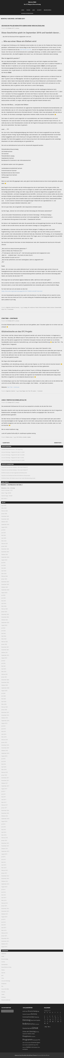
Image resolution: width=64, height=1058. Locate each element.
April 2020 (3, 701)
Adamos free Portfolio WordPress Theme (26, 1055)
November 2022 (5, 617)
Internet (13, 307)
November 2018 (5, 747)
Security (39, 10)
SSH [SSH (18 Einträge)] (23, 1044)
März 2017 (3, 802)
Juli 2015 (3, 856)
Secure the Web (5, 989)
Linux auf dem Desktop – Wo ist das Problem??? (17, 467)
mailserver (32, 307)
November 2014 (5, 878)
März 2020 (3, 704)
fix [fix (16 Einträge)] (35, 1024)
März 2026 (3, 508)
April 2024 (3, 570)
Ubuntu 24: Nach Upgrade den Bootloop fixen (16, 472)
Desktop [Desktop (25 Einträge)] (37, 1017)
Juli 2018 (3, 758)
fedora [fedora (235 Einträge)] (25, 1023)
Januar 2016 (4, 840)
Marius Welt (32, 2)
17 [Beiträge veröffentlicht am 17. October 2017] (47, 1019)
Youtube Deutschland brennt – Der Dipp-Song (11, 449)
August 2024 (4, 560)
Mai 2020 (3, 698)
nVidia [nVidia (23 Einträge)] (33, 1033)
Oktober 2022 (4, 619)
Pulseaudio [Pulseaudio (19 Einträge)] (35, 1040)
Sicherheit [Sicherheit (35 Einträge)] (34, 1042)
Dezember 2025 (5, 516)
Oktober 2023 (4, 587)
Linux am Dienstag (5, 980)
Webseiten (3, 488)
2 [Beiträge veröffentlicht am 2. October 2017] (44, 1016)
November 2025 (5, 519)
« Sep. (45, 1026)
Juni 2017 (3, 794)
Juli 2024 (3, 562)
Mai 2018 (3, 764)
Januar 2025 (4, 546)
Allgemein (8, 307)
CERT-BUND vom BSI (25, 49)
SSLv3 (3, 309)
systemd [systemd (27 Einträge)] (30, 1045)
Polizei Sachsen (42, 307)
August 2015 (4, 854)
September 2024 (5, 557)
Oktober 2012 (4, 944)
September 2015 (5, 851)
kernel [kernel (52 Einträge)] (30, 1028)
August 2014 (4, 886)
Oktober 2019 (4, 717)
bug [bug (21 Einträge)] (38, 1011)
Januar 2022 (4, 644)
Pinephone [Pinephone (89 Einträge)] (26, 1036)
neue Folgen (22, 391)
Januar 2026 (4, 513)
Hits (8, 488)
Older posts (5, 442)
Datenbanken (4, 964)
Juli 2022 (3, 628)
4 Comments (10, 309)
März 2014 (3, 900)
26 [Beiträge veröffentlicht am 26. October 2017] (52, 1021)
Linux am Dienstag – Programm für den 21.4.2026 (12, 452)
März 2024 (3, 573)
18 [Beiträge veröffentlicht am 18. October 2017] (50, 1019)
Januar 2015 (4, 873)
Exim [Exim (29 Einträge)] (35, 1020)
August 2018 (4, 756)
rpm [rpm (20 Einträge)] (23, 1042)
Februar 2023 (4, 609)
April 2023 (3, 603)
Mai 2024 (3, 568)
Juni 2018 (3, 761)
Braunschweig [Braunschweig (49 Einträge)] (32, 1011)
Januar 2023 (4, 611)
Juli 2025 (3, 530)
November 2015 (5, 846)
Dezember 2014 (5, 875)
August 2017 (4, 788)
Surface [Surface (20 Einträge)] (26, 1044)
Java (33, 10)
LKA (28, 307)
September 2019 (5, 720)
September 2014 (5, 884)
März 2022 (3, 639)
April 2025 (3, 538)
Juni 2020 (3, 696)
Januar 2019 (4, 742)
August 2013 (4, 916)
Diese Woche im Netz (6, 967)
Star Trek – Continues (10, 318)
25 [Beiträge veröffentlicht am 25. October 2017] (50, 1021)
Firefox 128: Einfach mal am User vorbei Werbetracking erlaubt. (20, 478)
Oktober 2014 (4, 881)
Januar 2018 (4, 775)
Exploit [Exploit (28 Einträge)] (38, 1020)
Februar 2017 (4, 805)
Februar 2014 (4, 903)
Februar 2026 (4, 510)
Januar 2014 (4, 905)
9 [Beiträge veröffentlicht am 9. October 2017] (44, 1018)
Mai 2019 (3, 731)
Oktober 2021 (4, 652)
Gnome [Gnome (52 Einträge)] (24, 1028)
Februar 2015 (4, 870)
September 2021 (5, 655)
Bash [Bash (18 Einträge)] (27, 1011)
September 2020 (5, 688)
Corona (3, 961)
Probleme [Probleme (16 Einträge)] (33, 1036)
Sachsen (52, 307)
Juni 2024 (3, 565)
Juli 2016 (3, 824)
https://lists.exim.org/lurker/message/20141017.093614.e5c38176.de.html (22, 291)
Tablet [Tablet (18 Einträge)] (34, 1044)
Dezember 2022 (5, 614)
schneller (24, 437)
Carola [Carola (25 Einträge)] (24, 1014)
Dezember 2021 (5, 647)
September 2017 (5, 786)
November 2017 (5, 780)
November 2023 (5, 584)
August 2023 (4, 592)
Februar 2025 (4, 543)
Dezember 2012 (5, 938)
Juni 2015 (3, 859)
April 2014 (3, 897)
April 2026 (3, 505)
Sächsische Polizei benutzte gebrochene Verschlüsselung (23, 26)
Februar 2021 (4, 674)
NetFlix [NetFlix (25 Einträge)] (29, 1033)
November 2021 (5, 649)
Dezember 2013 (5, 908)
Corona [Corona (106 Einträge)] (34, 1014)
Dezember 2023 (5, 581)
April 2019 (3, 734)
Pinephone (3, 983)
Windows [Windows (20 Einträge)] (35, 1047)
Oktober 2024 (4, 554)
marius (17, 28)
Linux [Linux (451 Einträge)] (35, 1028)
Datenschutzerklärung (27, 13)
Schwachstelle (58, 307)
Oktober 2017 (4, 783)
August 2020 (4, 690)
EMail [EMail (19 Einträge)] (32, 1020)
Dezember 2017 (5, 777)
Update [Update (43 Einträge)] (28, 1047)
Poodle (48, 307)
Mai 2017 (3, 796)
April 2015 (3, 865)
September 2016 (5, 818)
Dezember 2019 (5, 712)
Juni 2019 (3, 728)
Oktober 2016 (4, 816)
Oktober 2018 (4, 750)
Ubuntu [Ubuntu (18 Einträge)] (24, 1047)
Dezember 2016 (5, 810)
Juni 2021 (3, 663)
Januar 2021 (4, 677)
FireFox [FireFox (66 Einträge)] (32, 1024)
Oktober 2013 (4, 914)
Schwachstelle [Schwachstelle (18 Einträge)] (28, 1042)
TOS (31, 391)
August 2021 (4, 658)
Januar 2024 (4, 579)
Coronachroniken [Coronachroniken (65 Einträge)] (28, 1017)
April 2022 (3, 636)
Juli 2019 (3, 726)
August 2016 (4, 821)
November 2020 (5, 682)
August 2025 (4, 527)
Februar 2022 (4, 641)
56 (17, 437)
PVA (2, 986)
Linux (22, 10)
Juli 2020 (3, 693)
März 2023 (3, 606)
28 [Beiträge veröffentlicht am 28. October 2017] (58, 1021)
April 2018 (3, 767)
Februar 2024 (4, 576)
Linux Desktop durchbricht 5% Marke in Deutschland (18, 475)
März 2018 (3, 769)
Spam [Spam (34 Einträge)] (38, 1042)
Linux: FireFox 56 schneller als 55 (14, 400)
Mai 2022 (3, 633)
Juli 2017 (3, 791)
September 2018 (5, 753)
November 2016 (5, 813)
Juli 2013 (3, 919)
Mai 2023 (3, 600)
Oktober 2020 (4, 685)
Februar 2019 (4, 739)
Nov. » (49, 1026)
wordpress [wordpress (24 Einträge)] (25, 1049)
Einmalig (13, 488)
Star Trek (28, 391)
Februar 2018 (4, 772)
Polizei (36, 307)
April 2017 (3, 799)
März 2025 (3, 540)
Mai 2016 (3, 829)
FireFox (20, 437)
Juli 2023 (3, 595)
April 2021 (3, 669)
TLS (5, 309)
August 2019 (4, 723)
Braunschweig (47, 10)
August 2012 (4, 946)
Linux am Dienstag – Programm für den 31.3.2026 (12, 460)
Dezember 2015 (5, 843)
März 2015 (3, 867)
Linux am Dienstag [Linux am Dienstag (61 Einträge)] (29, 1031)
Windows (3, 997)
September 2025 (5, 524)
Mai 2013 (3, 924)
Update (29, 437)
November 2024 (5, 551)
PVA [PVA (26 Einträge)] (39, 1040)
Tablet (2, 994)
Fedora (28, 10)
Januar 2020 (4, 709)
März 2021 (3, 671)
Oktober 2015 (4, 848)
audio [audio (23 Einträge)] (23, 1011)
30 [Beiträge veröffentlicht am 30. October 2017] (44, 1023)
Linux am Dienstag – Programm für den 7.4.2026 (12, 457)
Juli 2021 (3, 660)
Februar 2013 (4, 933)
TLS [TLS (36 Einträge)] (37, 1045)
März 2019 (3, 737)
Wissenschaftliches (5, 1000)
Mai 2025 (3, 535)
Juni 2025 (3, 532)
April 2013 (3, 927)
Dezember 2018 (5, 745)
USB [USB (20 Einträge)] (32, 1047)
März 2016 (3, 835)
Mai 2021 (3, 666)
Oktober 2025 (4, 521)
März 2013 (3, 930)
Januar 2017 (4, 807)
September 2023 (5, 589)
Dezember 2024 (5, 549)
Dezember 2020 (5, 679)
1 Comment (39, 391)
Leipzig (25, 307)
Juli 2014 (3, 889)
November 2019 (5, 715)
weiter (34, 391)
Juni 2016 (3, 826)
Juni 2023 (3, 598)
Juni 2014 (3, 892)
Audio (2, 956)
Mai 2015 (3, 862)
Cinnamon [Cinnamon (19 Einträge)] (28, 1014)
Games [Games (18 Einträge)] (37, 1024)
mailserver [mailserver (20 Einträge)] (25, 1033)
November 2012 (5, 941)
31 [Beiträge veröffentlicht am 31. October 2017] (47, 1023)
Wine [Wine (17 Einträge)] (39, 1047)
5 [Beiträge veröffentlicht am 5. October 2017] (52, 1016)
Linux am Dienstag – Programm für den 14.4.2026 (12, 455)
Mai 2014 (3, 895)
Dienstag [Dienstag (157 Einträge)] (26, 1020)
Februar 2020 (4, 707)
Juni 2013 (3, 922)
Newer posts (58, 442)
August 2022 (4, 625)
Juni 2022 (3, 630)
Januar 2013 (4, 935)
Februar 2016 (4, 837)
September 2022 (5, 622)
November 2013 (5, 911)
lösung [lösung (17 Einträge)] (37, 1031)
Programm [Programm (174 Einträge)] (27, 1039)
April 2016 (3, 832)
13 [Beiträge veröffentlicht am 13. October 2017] (55, 1018)
